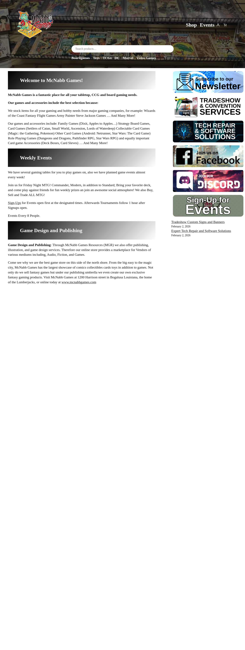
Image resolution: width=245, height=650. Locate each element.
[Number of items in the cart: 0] (225, 25)
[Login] (218, 25)
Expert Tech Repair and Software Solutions (201, 231)
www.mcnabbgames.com (78, 282)
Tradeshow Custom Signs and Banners (198, 222)
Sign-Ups (14, 203)
